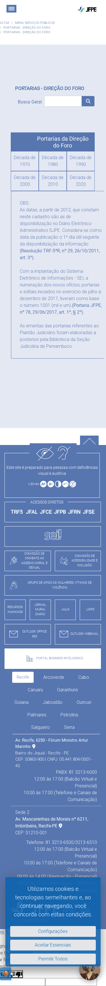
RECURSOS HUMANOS (15, 609)
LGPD (90, 609)
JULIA (65, 609)
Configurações (53, 931)
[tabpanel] (56, 815)
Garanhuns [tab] (67, 689)
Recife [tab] (23, 677)
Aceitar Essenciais (53, 945)
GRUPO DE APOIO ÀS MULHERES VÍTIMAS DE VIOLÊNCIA (49, 585)
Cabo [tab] (83, 677)
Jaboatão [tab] (52, 702)
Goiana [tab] (21, 702)
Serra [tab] (69, 727)
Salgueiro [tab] (40, 727)
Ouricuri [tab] (84, 702)
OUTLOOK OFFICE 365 (27, 634)
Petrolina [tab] (69, 714)
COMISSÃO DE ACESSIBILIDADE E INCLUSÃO (77, 560)
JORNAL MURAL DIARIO (40, 609)
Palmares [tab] (36, 714)
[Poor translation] (15, 974)
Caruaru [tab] (35, 689)
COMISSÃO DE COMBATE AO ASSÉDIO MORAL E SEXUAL (27, 561)
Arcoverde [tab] (53, 677)
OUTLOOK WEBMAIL (78, 634)
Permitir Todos (53, 959)
